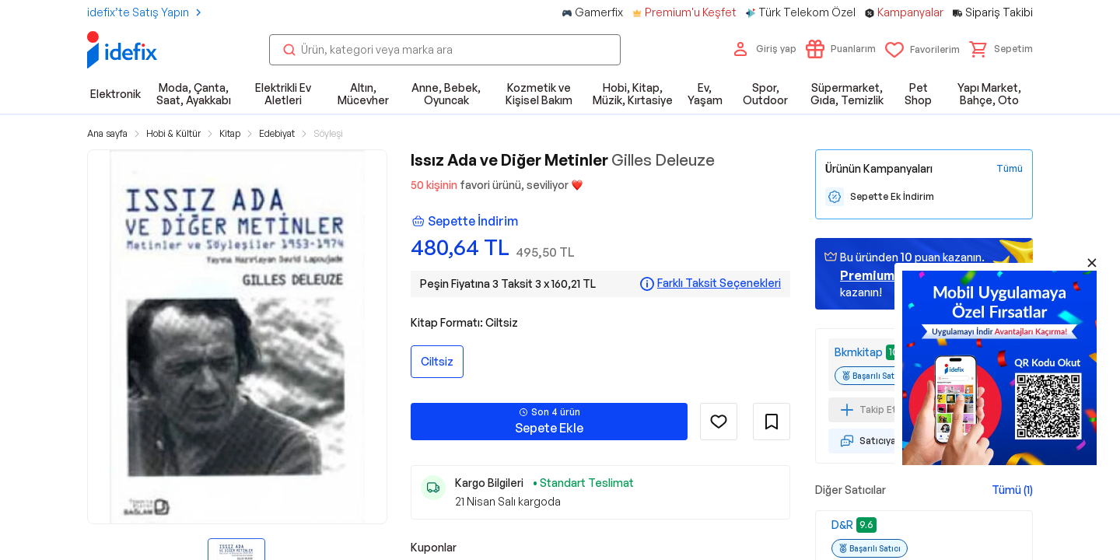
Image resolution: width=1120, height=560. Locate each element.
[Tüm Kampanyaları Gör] (1009, 169)
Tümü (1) (1012, 489)
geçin (887, 275)
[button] (1001, 49)
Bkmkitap (859, 352)
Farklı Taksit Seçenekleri (719, 283)
